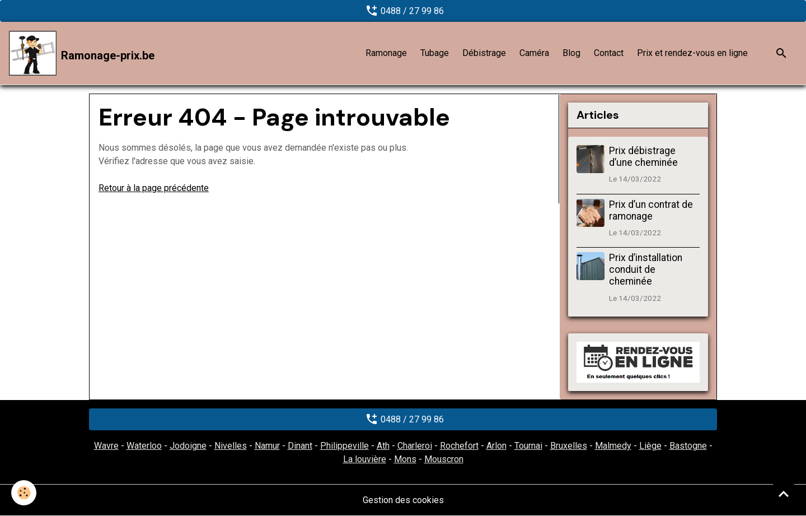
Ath (383, 445)
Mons (405, 459)
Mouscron (443, 459)
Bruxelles (568, 445)
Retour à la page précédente (154, 188)
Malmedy (613, 445)
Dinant (300, 445)
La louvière (364, 459)
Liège (650, 445)
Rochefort (459, 445)
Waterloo (144, 445)
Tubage (434, 53)
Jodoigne (188, 445)
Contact (609, 53)
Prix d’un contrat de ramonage (651, 210)
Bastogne (688, 445)
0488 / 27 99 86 (403, 10)
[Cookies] (23, 492)
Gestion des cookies (403, 500)
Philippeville (344, 445)
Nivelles (230, 445)
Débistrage (484, 53)
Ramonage (386, 53)
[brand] (81, 53)
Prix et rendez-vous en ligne (692, 53)
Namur (267, 445)
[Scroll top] (784, 494)
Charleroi (414, 445)
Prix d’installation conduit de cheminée (645, 269)
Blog (571, 53)
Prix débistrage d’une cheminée (643, 156)
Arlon (496, 445)
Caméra (534, 53)
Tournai (528, 445)
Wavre (106, 445)
